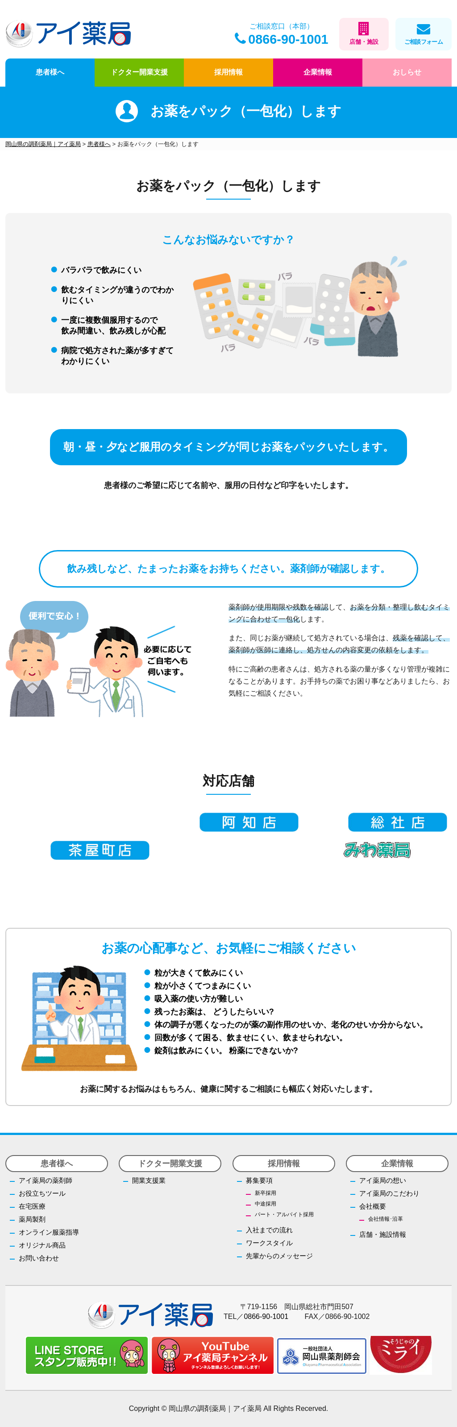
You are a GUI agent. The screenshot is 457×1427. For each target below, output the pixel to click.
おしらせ (407, 72)
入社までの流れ (269, 1230)
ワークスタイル (269, 1243)
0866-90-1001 (281, 39)
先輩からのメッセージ (279, 1256)
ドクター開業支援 (139, 72)
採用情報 (228, 72)
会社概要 (372, 1206)
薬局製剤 (32, 1219)
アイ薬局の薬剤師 (45, 1180)
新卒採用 (265, 1193)
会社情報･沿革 (385, 1219)
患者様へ (50, 72)
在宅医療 (32, 1206)
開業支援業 (149, 1180)
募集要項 (259, 1180)
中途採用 (265, 1204)
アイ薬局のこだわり (389, 1193)
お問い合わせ (39, 1258)
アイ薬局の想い (382, 1180)
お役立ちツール (42, 1193)
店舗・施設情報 (382, 1234)
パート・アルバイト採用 (284, 1214)
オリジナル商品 (42, 1245)
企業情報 (317, 72)
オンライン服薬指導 (49, 1232)
